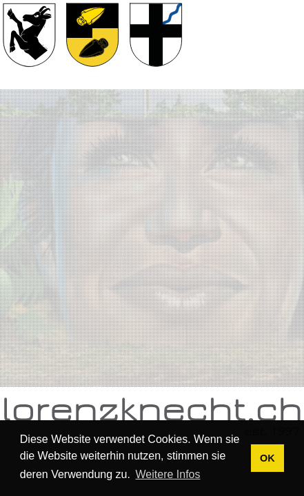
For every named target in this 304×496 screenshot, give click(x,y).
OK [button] (267, 458)
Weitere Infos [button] (168, 474)
